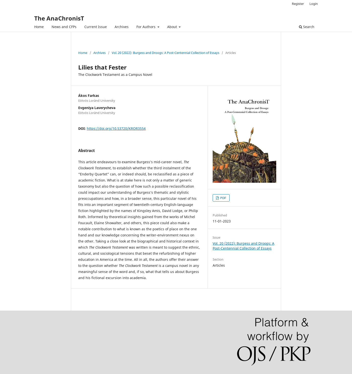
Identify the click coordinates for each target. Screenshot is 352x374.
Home (39, 26)
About (172, 26)
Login (313, 3)
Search (306, 26)
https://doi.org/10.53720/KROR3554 (116, 128)
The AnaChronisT (59, 18)
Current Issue (95, 26)
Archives (122, 26)
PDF (223, 198)
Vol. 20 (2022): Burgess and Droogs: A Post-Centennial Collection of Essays (165, 53)
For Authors (146, 26)
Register (298, 3)
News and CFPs (64, 26)
